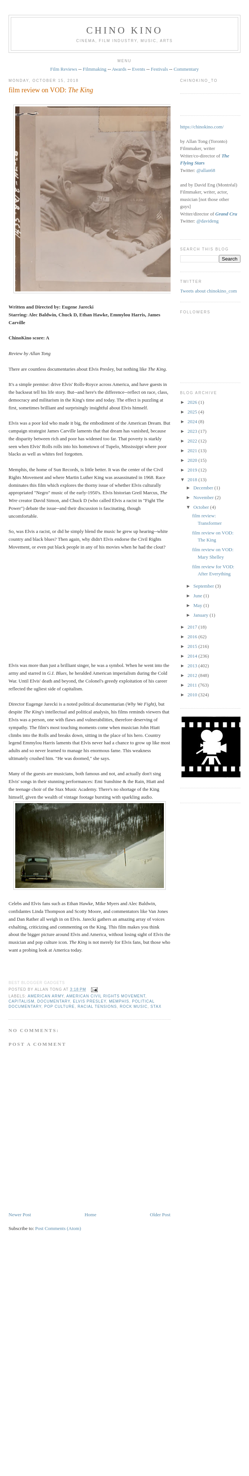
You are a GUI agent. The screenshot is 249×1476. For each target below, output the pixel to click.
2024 (193, 421)
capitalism (22, 1001)
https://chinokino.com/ (202, 127)
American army (46, 996)
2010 (193, 694)
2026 (193, 402)
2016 (193, 636)
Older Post (160, 1214)
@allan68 (206, 170)
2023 (193, 431)
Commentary (186, 69)
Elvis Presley (89, 1001)
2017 (193, 627)
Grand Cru (226, 214)
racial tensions (97, 1006)
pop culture (59, 1006)
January (201, 615)
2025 (193, 412)
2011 (193, 685)
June (198, 595)
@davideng (208, 221)
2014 (193, 656)
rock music (134, 1006)
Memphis (119, 1001)
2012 (193, 675)
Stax (156, 1006)
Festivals (159, 69)
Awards (119, 69)
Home (90, 1214)
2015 (193, 646)
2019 (193, 470)
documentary (53, 1001)
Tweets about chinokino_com (208, 291)
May (198, 605)
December (203, 488)
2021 (193, 450)
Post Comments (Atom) (58, 1228)
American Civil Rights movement (105, 996)
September (204, 586)
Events (138, 69)
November (204, 497)
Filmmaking (95, 69)
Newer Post (20, 1214)
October (201, 507)
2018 (193, 479)
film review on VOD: (51, 90)
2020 (193, 460)
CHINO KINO (124, 30)
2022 (193, 441)
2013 (193, 665)
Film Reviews (63, 69)
